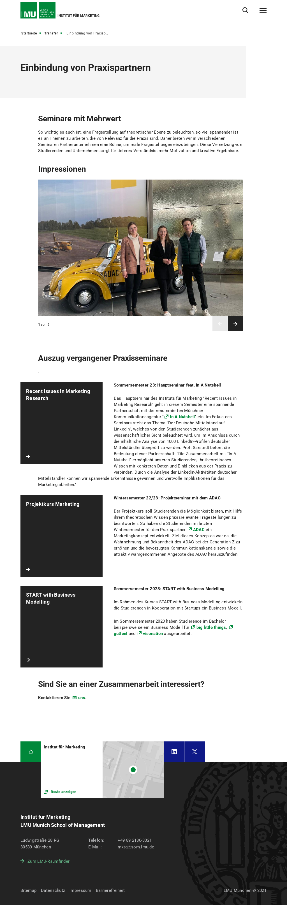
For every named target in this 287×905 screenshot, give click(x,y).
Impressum (80, 890)
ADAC (199, 529)
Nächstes (235, 323)
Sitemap (28, 890)
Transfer (51, 33)
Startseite (29, 33)
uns (81, 697)
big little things (211, 627)
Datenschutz (53, 890)
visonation (153, 633)
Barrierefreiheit (110, 890)
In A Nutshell (182, 416)
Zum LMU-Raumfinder (48, 861)
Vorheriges (220, 323)
